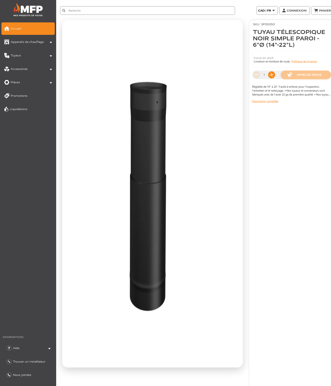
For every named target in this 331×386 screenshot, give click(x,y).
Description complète (265, 101)
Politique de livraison (304, 61)
